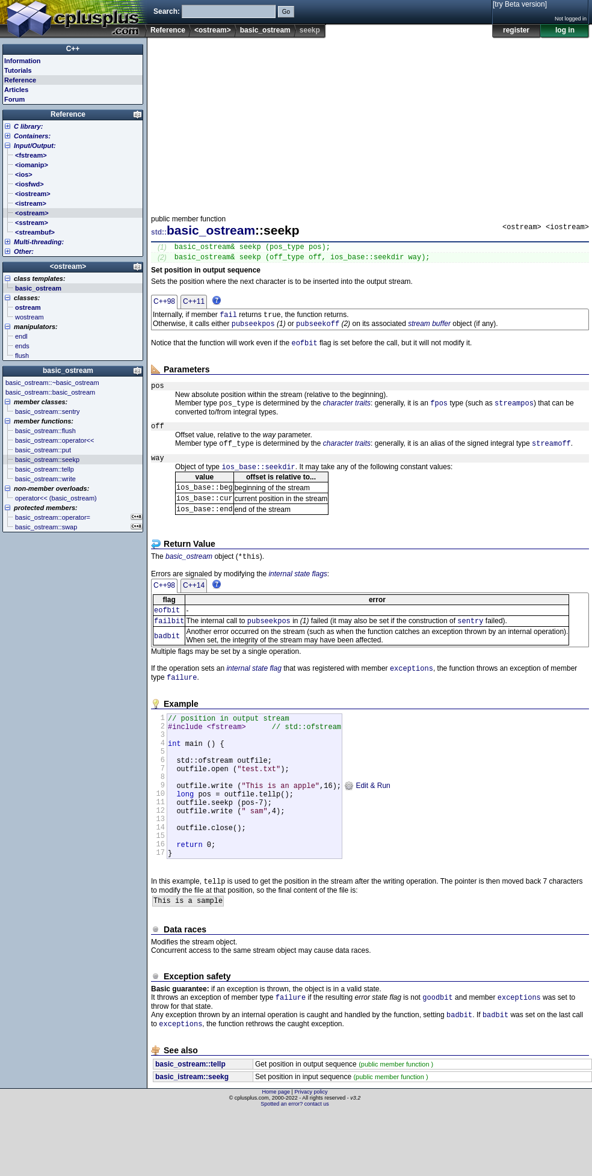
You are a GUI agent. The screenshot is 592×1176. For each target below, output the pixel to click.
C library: (28, 126)
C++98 (164, 305)
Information (22, 60)
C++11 (194, 305)
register (516, 30)
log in (565, 30)
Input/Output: (35, 145)
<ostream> (212, 30)
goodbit (437, 1058)
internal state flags (297, 595)
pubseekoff (317, 329)
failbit (169, 644)
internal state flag (253, 693)
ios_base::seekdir (258, 483)
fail (228, 319)
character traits (347, 413)
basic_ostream (265, 30)
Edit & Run (367, 827)
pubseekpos (253, 329)
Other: (24, 251)
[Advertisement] (369, 122)
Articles (16, 89)
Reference (167, 30)
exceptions (411, 693)
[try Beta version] (520, 4)
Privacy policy (310, 1155)
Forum (14, 99)
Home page (276, 1155)
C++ (73, 49)
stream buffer (429, 329)
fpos (439, 413)
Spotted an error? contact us (295, 1167)
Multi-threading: (39, 241)
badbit (167, 659)
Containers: (32, 136)
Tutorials (18, 70)
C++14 (194, 606)
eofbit (304, 350)
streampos (514, 413)
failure (182, 703)
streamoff (551, 456)
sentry (470, 644)
